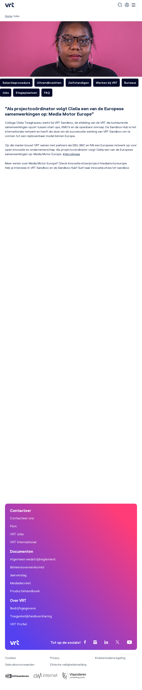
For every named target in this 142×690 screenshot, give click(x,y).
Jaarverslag (18, 575)
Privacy (55, 658)
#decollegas (71, 154)
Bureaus (130, 82)
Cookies (10, 658)
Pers (13, 526)
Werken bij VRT (106, 82)
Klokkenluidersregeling (110, 658)
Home (8, 16)
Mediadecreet (20, 583)
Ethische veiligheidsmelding (68, 664)
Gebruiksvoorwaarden (19, 664)
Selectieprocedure (16, 82)
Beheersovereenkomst (27, 567)
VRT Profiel (18, 624)
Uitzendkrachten (49, 82)
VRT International (23, 542)
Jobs (6, 92)
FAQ (47, 92)
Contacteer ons (22, 518)
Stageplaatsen (26, 92)
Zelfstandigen (78, 82)
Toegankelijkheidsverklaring (31, 616)
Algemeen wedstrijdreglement (33, 559)
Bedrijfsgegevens (23, 608)
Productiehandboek (25, 591)
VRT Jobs (17, 534)
